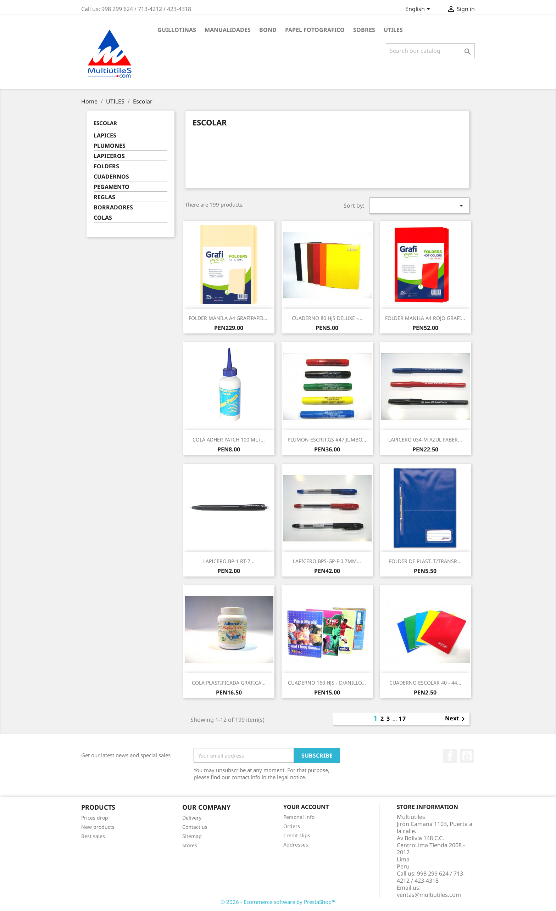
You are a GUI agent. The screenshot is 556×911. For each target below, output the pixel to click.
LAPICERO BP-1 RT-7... (229, 561)
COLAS (103, 217)
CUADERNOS (111, 176)
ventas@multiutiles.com (429, 895)
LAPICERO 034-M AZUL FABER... (425, 439)
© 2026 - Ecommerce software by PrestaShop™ (278, 901)
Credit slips (296, 835)
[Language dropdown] (419, 9)
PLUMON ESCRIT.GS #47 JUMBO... (327, 439)
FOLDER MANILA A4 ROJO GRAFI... (425, 318)
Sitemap (192, 836)
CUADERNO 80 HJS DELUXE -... (327, 318)
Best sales (93, 836)
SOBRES (364, 30)
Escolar (105, 122)
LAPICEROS (109, 156)
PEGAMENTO (111, 187)
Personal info (299, 817)
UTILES (393, 30)
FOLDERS (106, 166)
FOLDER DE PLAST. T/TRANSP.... (425, 561)
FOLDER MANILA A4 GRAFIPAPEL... (229, 318)
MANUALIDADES (228, 30)
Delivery (191, 817)
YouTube (467, 756)
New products (98, 826)
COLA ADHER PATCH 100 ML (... (229, 439)
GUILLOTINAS (176, 30)
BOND (268, 30)
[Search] (430, 50)
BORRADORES (113, 207)
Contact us (194, 826)
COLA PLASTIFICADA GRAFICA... (229, 682)
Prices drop (94, 817)
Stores (189, 845)
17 (402, 718)
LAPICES (105, 135)
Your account (306, 807)
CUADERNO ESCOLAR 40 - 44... (425, 682)
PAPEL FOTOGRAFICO (315, 30)
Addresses (295, 844)
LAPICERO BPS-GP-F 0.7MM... (327, 561)
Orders (291, 826)
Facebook (450, 756)
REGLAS (104, 197)
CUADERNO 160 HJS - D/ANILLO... (327, 682)
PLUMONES (110, 146)
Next (456, 719)
